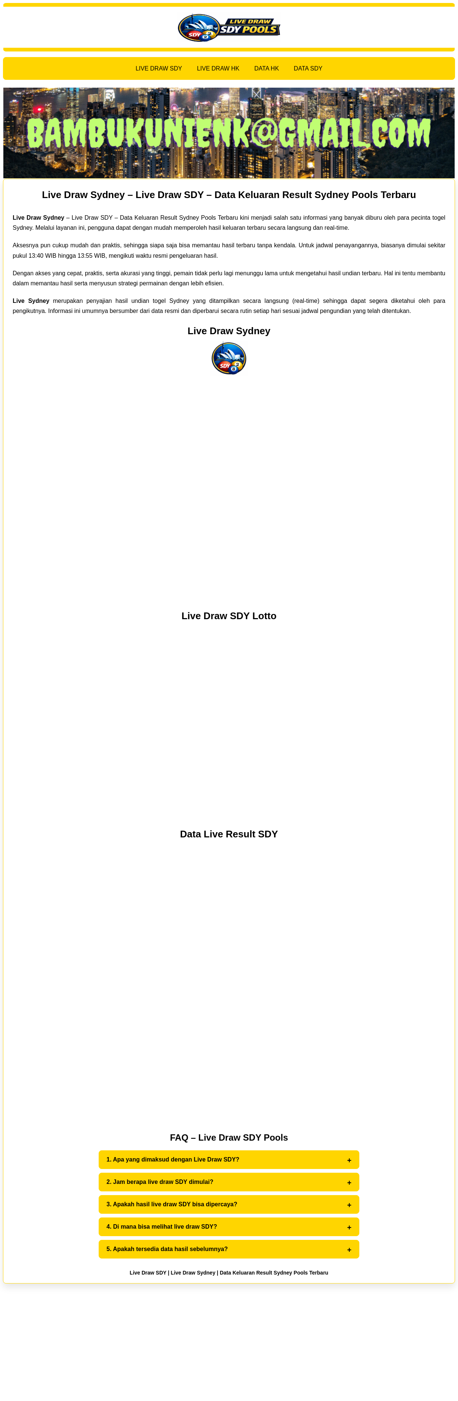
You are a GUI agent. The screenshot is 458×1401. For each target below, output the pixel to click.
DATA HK (266, 68)
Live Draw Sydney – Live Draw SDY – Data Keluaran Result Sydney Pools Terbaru (229, 194)
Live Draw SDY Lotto (228, 615)
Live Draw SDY (148, 1273)
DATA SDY (308, 68)
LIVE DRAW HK (218, 68)
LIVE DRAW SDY (159, 68)
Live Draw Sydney (229, 330)
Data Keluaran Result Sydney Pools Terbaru (274, 1273)
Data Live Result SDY (229, 834)
